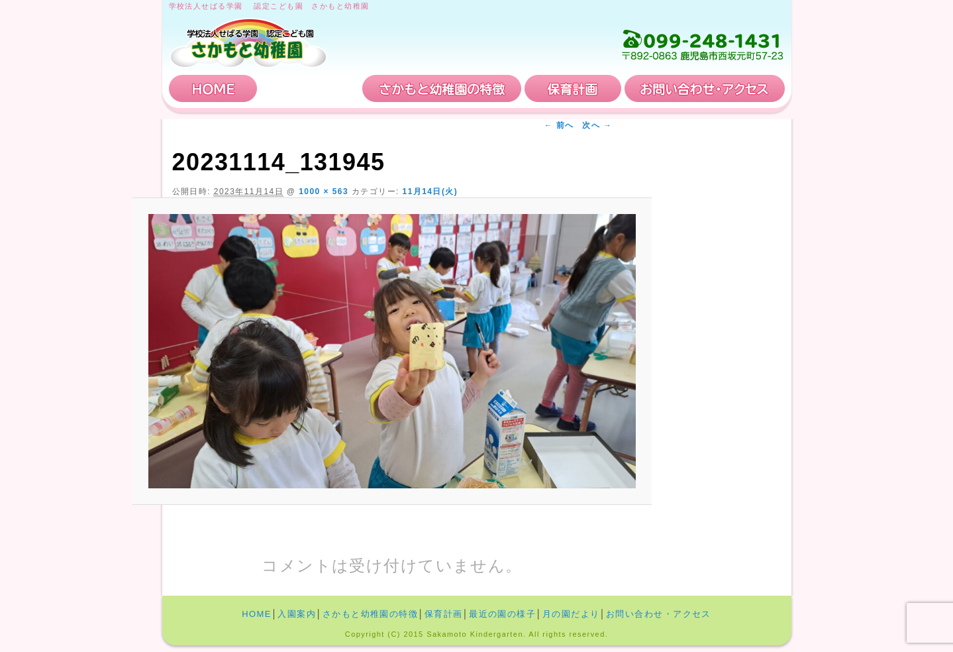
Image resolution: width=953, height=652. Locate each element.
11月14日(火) (430, 191)
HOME (213, 88)
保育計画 (573, 88)
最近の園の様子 (502, 614)
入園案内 (310, 88)
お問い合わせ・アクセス (705, 88)
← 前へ (559, 125)
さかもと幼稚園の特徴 (441, 88)
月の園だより (571, 614)
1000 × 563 (323, 191)
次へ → (597, 125)
